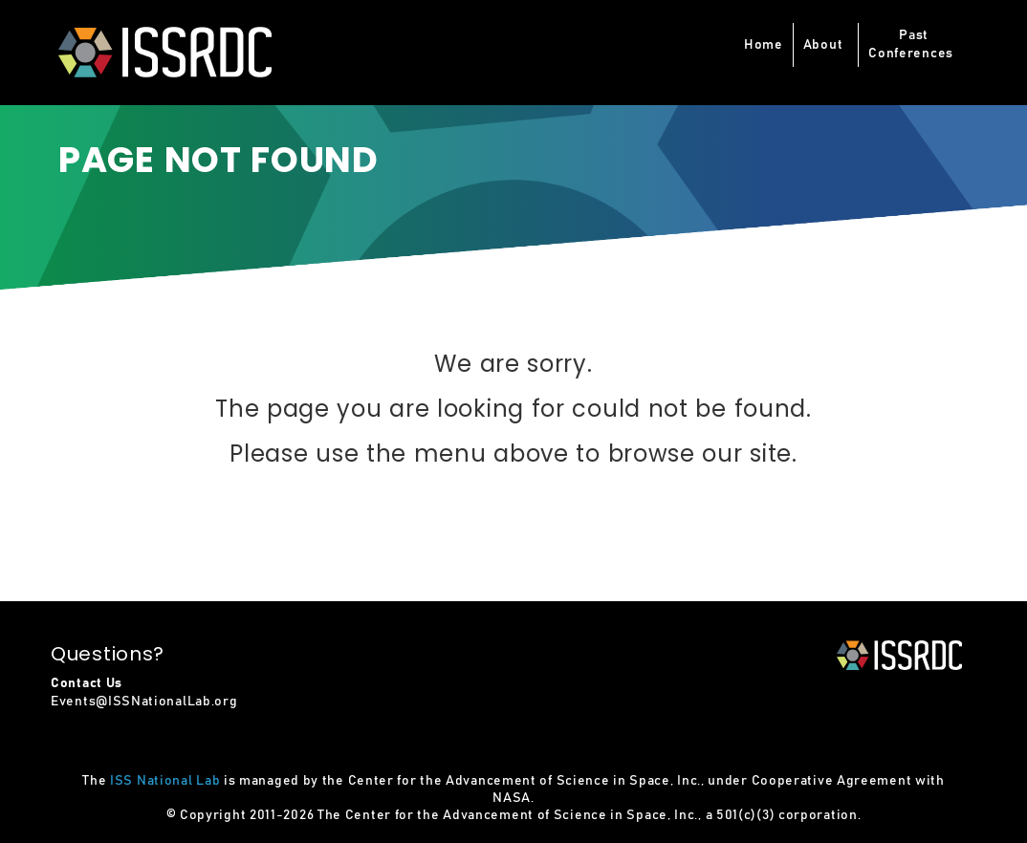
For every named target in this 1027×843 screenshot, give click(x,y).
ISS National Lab (165, 781)
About (823, 45)
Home (763, 45)
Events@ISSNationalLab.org (144, 701)
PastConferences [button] (910, 44)
